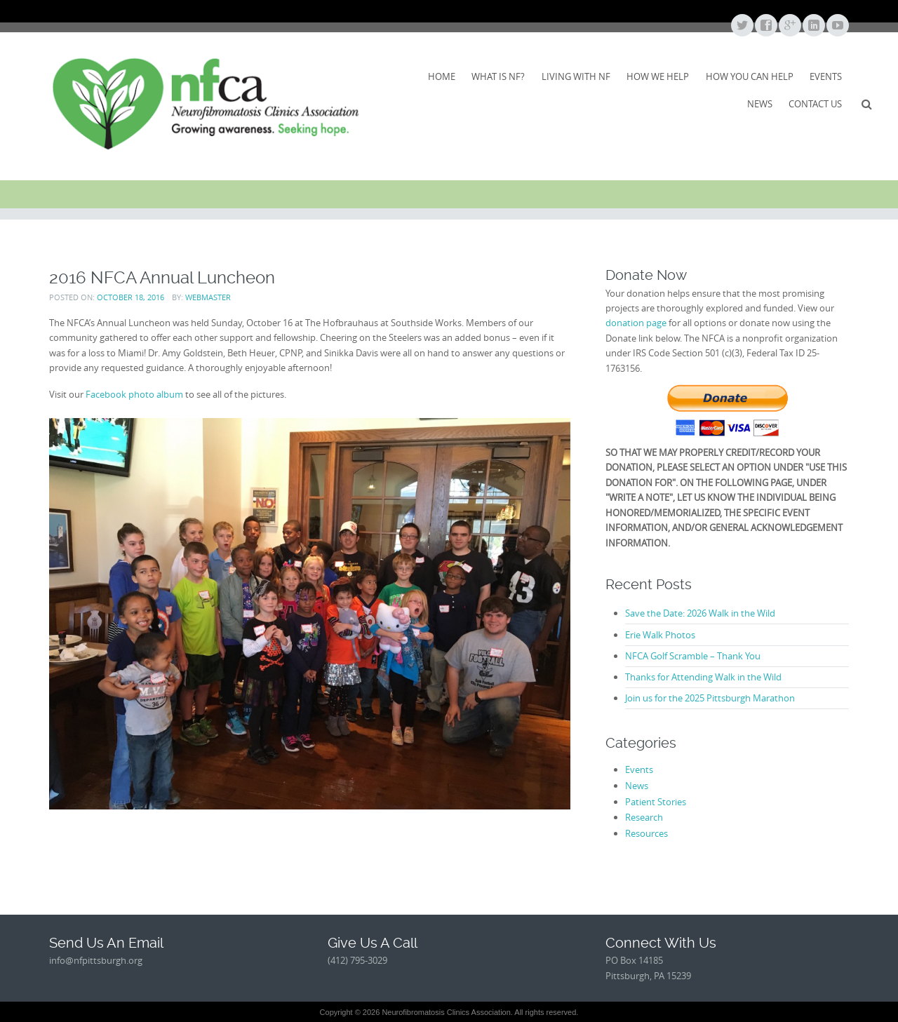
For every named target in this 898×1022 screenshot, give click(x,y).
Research (644, 817)
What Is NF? (498, 76)
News (759, 104)
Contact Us (815, 104)
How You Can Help (749, 76)
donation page (635, 322)
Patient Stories (655, 801)
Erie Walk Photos (660, 634)
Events (826, 76)
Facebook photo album (134, 394)
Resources (646, 833)
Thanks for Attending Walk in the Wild (703, 677)
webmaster (208, 297)
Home (441, 76)
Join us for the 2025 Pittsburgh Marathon (710, 698)
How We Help (657, 76)
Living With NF (576, 76)
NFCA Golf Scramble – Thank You (692, 656)
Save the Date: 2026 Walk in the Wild (700, 613)
